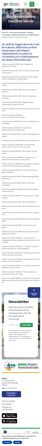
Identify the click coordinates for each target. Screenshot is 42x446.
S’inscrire (26, 325)
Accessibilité (6, 404)
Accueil (5, 33)
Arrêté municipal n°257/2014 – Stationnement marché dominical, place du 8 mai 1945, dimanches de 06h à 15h (21, 280)
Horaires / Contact (11, 394)
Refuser (17, 442)
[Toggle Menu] (37, 4)
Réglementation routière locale (21, 18)
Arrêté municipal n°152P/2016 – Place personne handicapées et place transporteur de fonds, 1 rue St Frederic (21, 240)
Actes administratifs (17, 33)
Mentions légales (8, 401)
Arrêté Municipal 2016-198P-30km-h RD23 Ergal (19, 202)
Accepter (7, 442)
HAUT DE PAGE (34, 292)
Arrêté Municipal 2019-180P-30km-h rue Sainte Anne (20, 140)
